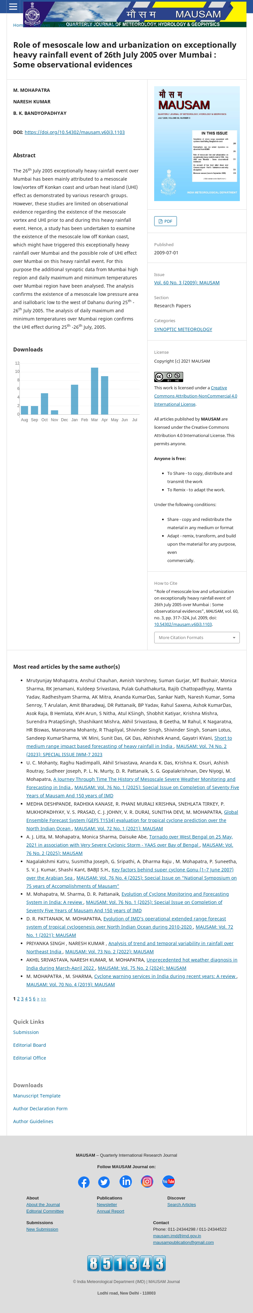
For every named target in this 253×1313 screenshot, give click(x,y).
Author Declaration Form (40, 1108)
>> (43, 998)
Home (19, 25)
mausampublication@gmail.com (183, 1242)
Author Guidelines (33, 1121)
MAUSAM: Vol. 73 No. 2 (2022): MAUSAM (109, 951)
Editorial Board (29, 1045)
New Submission (42, 1229)
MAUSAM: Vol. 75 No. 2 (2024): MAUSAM (142, 968)
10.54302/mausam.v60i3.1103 (183, 624)
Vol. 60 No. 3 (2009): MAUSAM (87, 25)
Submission (26, 1032)
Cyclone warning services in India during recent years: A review (165, 976)
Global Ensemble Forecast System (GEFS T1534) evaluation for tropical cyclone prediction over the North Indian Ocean (132, 820)
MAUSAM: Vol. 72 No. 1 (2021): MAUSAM (118, 828)
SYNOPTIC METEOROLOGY (183, 329)
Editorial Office (29, 1058)
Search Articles (181, 1204)
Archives (42, 25)
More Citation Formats (181, 637)
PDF (167, 221)
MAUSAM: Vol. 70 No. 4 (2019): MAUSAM (70, 984)
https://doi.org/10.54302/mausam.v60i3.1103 (75, 132)
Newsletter (107, 1204)
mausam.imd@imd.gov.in (177, 1235)
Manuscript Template (37, 1096)
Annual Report (110, 1211)
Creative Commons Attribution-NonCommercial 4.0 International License (195, 396)
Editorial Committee (45, 1211)
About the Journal (43, 1204)
